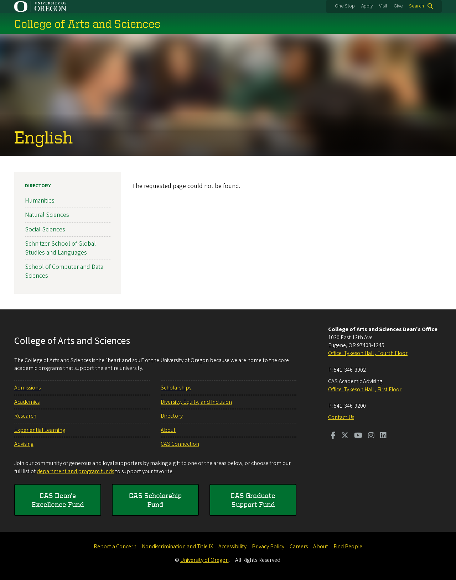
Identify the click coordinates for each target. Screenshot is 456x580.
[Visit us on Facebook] (333, 436)
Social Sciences (45, 229)
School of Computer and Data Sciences (64, 271)
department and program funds (75, 471)
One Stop (345, 6)
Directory (38, 185)
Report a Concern (115, 546)
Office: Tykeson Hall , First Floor (364, 389)
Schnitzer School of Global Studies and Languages (60, 248)
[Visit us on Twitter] (344, 436)
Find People (347, 546)
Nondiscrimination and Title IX (177, 546)
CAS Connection (180, 444)
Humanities (40, 200)
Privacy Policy (268, 546)
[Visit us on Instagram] (371, 436)
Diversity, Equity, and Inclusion (196, 402)
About (168, 430)
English (43, 137)
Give (398, 6)
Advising (23, 444)
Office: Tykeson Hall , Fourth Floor (368, 353)
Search (416, 6)
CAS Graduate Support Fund (252, 500)
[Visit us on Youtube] (358, 436)
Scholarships (176, 388)
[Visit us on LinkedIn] (383, 436)
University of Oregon (204, 560)
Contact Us (341, 417)
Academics (27, 402)
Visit (383, 6)
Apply (367, 6)
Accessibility (232, 546)
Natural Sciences (47, 214)
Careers (299, 546)
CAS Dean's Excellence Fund (58, 500)
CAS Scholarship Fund (155, 500)
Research (25, 416)
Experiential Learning (39, 430)
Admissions (27, 388)
